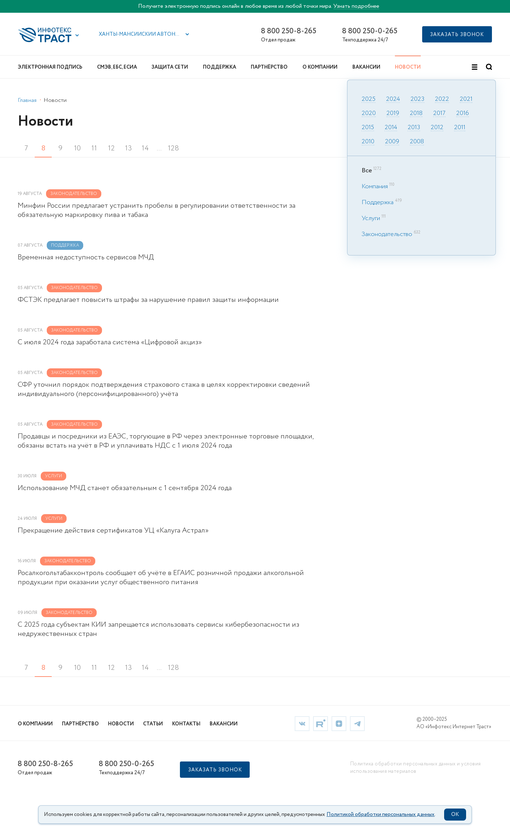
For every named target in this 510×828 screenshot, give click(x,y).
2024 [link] (393, 99)
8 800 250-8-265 (288, 31)
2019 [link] (392, 113)
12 (111, 148)
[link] (302, 723)
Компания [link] (375, 186)
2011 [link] (459, 127)
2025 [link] (368, 99)
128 (173, 148)
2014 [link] (391, 127)
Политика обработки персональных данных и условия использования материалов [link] (415, 767)
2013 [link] (414, 127)
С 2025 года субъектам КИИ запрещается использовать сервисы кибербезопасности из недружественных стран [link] (158, 629)
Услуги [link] (371, 218)
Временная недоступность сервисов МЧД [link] (86, 257)
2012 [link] (437, 127)
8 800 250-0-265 (369, 31)
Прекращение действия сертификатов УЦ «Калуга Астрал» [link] (113, 530)
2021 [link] (466, 99)
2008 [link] (417, 141)
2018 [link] (416, 113)
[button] (77, 35)
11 (94, 148)
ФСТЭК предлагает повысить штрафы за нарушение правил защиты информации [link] (148, 300)
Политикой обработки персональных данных (381, 814)
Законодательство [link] (387, 234)
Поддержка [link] (377, 202)
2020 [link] (369, 113)
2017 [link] (439, 113)
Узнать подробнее (356, 6)
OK (455, 814)
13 (128, 148)
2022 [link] (442, 99)
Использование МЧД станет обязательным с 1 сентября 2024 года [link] (125, 488)
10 (77, 148)
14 (145, 148)
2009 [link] (392, 141)
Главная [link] (27, 100)
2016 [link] (462, 113)
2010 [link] (368, 141)
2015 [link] (368, 127)
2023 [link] (417, 99)
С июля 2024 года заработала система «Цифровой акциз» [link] (110, 342)
